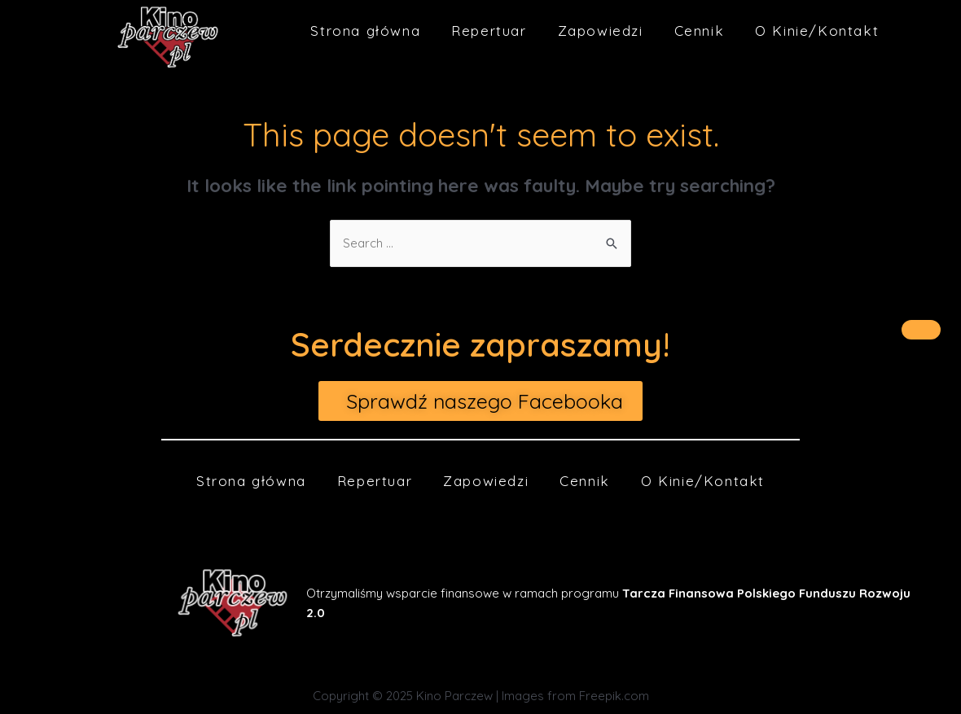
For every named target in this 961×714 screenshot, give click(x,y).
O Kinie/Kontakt (817, 30)
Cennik (699, 30)
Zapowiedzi (600, 30)
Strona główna (365, 30)
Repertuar (488, 30)
